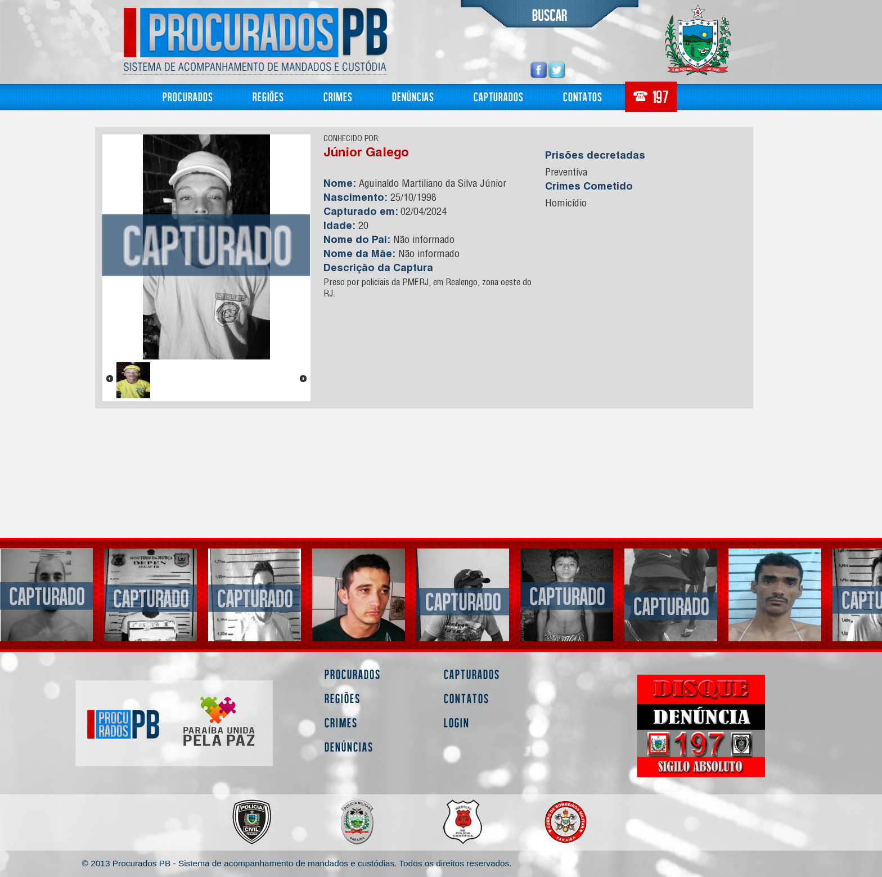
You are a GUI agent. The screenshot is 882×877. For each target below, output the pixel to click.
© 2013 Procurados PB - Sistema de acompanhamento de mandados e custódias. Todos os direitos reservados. (297, 863)
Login (457, 723)
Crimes (338, 96)
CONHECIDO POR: (351, 139)
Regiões (268, 96)
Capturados (499, 96)
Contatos (582, 96)
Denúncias (413, 96)
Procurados (188, 96)
